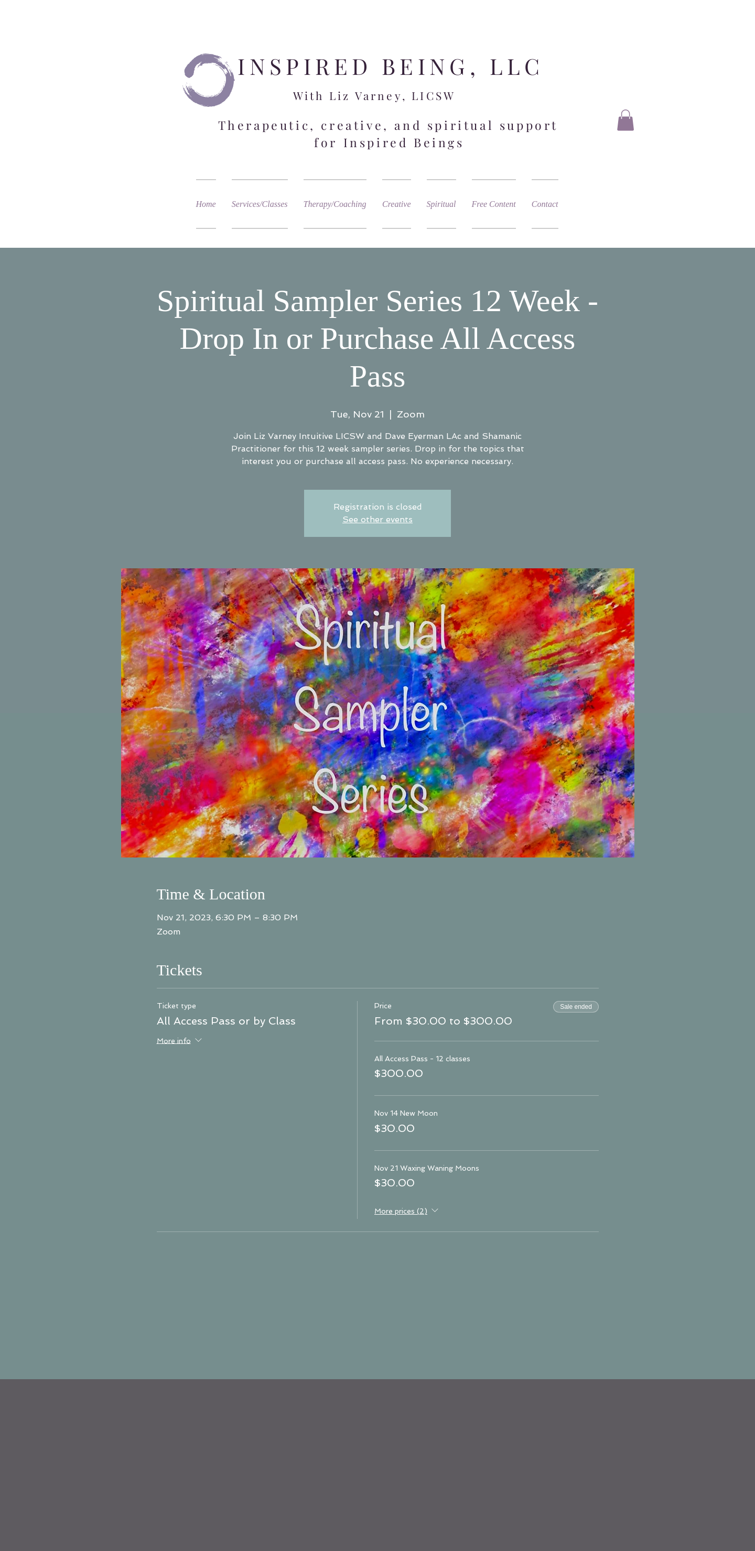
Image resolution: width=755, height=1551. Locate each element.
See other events (377, 519)
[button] (625, 120)
